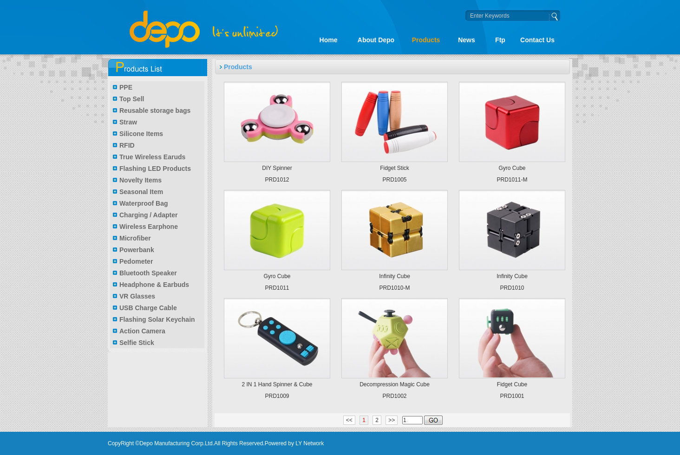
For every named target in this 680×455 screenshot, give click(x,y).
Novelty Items (140, 180)
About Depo (376, 40)
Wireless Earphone (148, 226)
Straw (128, 122)
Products (426, 40)
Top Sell (131, 99)
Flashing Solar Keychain (157, 319)
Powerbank (136, 250)
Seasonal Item (141, 191)
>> (391, 420)
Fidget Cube (512, 384)
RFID (127, 145)
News (466, 40)
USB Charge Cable (148, 308)
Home (329, 40)
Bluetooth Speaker (148, 273)
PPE (125, 87)
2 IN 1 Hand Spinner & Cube (277, 384)
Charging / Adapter (148, 215)
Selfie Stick (136, 342)
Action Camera (142, 331)
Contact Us (537, 40)
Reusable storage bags (154, 110)
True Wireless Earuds (152, 157)
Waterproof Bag (143, 203)
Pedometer (136, 261)
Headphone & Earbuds (154, 284)
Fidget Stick (394, 168)
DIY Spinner (277, 168)
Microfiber (135, 238)
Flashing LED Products (155, 168)
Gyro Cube (511, 168)
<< (349, 420)
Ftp (500, 40)
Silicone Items (141, 133)
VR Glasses (137, 296)
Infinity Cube (394, 276)
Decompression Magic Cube (395, 384)
